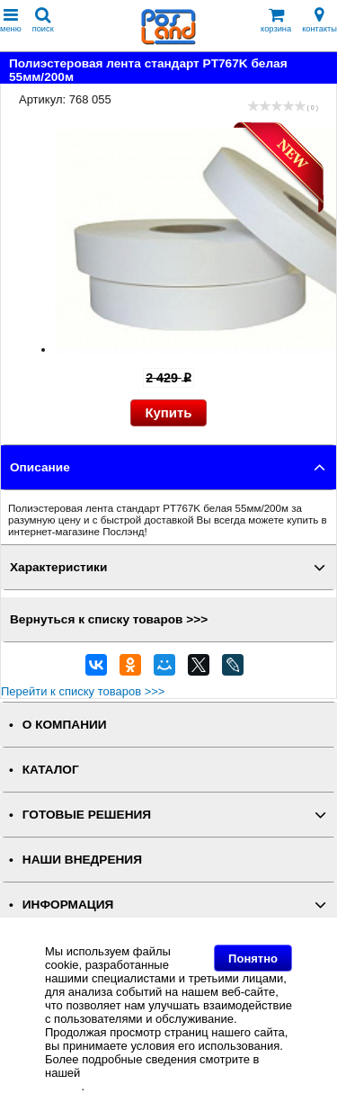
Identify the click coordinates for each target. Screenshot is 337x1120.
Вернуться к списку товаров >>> (109, 619)
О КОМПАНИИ (64, 724)
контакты (319, 20)
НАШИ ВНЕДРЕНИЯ (82, 859)
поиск (43, 20)
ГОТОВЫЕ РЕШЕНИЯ (86, 814)
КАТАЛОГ (50, 769)
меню (11, 20)
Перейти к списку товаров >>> (82, 691)
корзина (276, 20)
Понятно (253, 958)
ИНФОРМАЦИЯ (68, 904)
